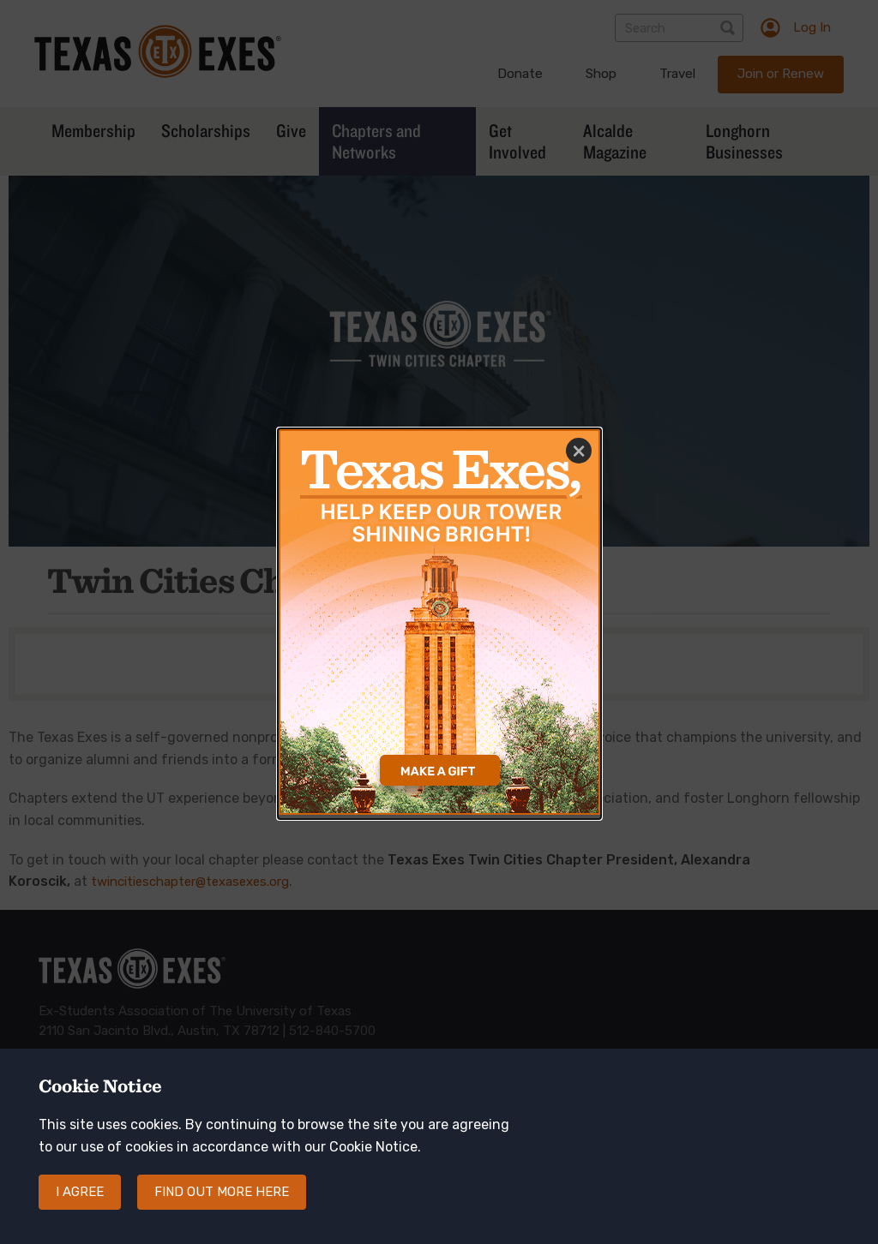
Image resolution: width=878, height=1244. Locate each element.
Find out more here (221, 1209)
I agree (80, 1209)
